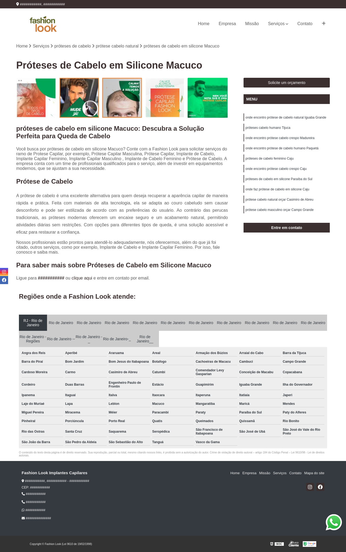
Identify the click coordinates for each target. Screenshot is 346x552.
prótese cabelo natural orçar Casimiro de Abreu (279, 199)
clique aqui (82, 278)
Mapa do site (314, 473)
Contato (304, 23)
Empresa (227, 23)
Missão (252, 23)
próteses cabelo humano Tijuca (267, 128)
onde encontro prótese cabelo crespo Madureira (280, 138)
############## (36, 518)
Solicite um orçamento (286, 82)
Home (203, 23)
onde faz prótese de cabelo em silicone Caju (277, 189)
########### (51, 278)
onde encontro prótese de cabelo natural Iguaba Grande (285, 117)
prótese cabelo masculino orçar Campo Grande (279, 210)
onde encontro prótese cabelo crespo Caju (276, 169)
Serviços (276, 23)
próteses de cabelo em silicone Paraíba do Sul (278, 179)
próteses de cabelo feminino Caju (269, 158)
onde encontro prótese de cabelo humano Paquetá (281, 148)
